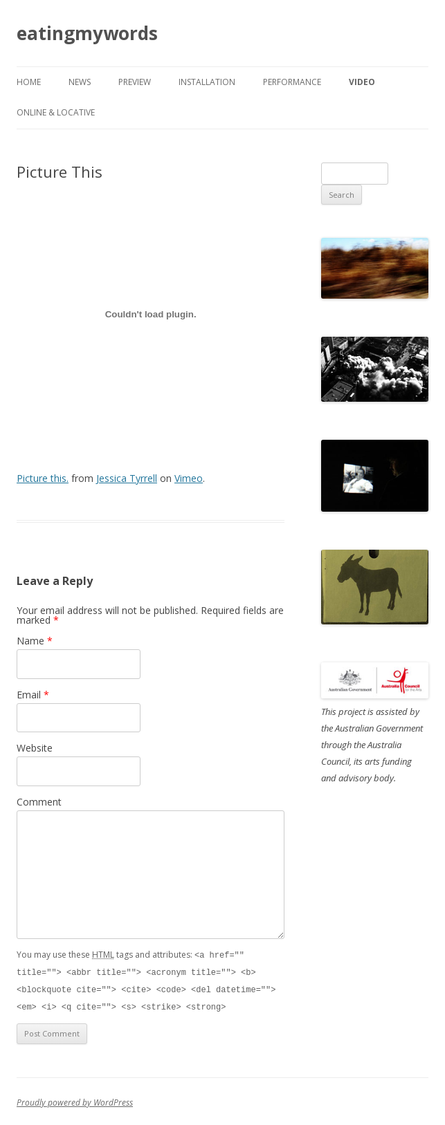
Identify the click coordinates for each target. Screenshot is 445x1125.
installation (207, 82)
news (80, 82)
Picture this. (43, 478)
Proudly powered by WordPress (75, 1100)
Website (35, 747)
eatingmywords (87, 33)
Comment (39, 801)
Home (29, 82)
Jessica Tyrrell (126, 478)
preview (134, 82)
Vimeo (188, 478)
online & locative (56, 112)
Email (33, 694)
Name (35, 640)
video (362, 82)
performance (292, 82)
